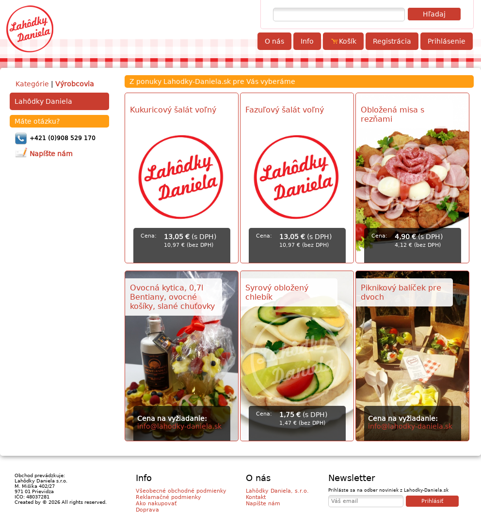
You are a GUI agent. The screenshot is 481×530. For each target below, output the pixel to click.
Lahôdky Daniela (43, 101)
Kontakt (256, 497)
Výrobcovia (74, 84)
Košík (343, 41)
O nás (274, 41)
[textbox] (339, 14)
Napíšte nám (263, 503)
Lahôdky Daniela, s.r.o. (277, 491)
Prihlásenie (446, 41)
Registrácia (392, 41)
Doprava (147, 510)
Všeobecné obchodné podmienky (181, 491)
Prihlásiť (432, 501)
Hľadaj (434, 14)
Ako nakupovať (156, 503)
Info (307, 41)
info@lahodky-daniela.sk (179, 426)
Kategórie (32, 84)
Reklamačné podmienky (168, 497)
